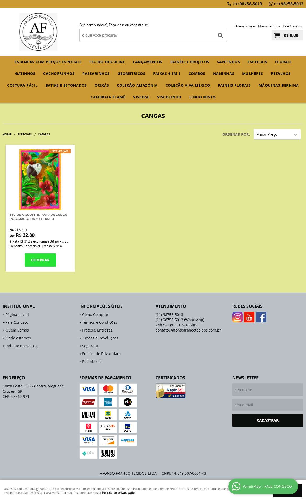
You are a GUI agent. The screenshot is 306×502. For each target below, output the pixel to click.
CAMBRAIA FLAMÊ (107, 97)
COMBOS (197, 73)
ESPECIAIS (257, 61)
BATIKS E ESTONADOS (66, 85)
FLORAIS (283, 61)
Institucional (19, 306)
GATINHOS (25, 73)
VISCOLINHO (169, 97)
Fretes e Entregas (97, 330)
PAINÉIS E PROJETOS (189, 61)
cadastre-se (139, 24)
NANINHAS (223, 73)
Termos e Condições (99, 322)
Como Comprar (95, 314)
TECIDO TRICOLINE (107, 61)
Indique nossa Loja (21, 345)
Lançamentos (147, 61)
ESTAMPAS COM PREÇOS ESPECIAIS (48, 61)
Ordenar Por (235, 134)
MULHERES (252, 73)
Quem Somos (245, 26)
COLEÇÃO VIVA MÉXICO (188, 85)
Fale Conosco (293, 26)
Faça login (116, 24)
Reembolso (91, 361)
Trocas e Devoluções (100, 337)
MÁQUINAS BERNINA (279, 85)
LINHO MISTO (202, 97)
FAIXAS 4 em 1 (167, 73)
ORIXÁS (102, 85)
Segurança (91, 345)
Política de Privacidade (102, 353)
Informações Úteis (101, 306)
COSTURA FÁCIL (22, 85)
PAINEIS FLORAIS (234, 85)
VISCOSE (141, 97)
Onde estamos (18, 337)
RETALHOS (281, 73)
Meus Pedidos (269, 26)
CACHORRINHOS (59, 73)
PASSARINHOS (96, 73)
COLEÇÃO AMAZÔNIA (137, 85)
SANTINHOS (228, 61)
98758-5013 (247, 4)
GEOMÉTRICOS (131, 73)
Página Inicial (17, 314)
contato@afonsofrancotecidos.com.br (188, 330)
